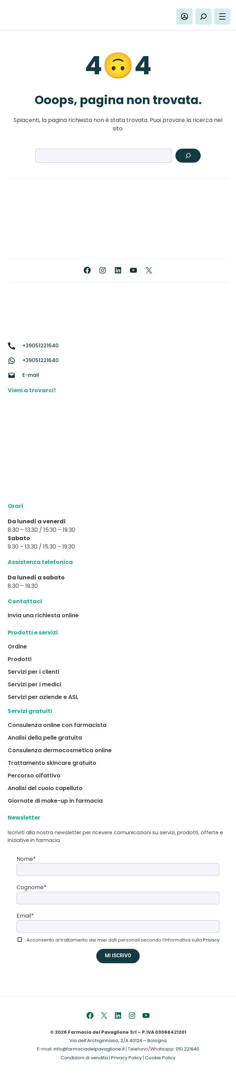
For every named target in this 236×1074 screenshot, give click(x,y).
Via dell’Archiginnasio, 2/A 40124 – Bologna (118, 1041)
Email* (25, 916)
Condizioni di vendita (84, 1058)
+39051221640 (40, 345)
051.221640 (187, 1049)
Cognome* (31, 887)
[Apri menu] (222, 16)
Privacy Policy (126, 1058)
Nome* (26, 859)
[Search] (188, 156)
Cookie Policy (160, 1058)
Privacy (211, 940)
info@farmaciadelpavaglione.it (89, 1049)
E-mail (30, 375)
